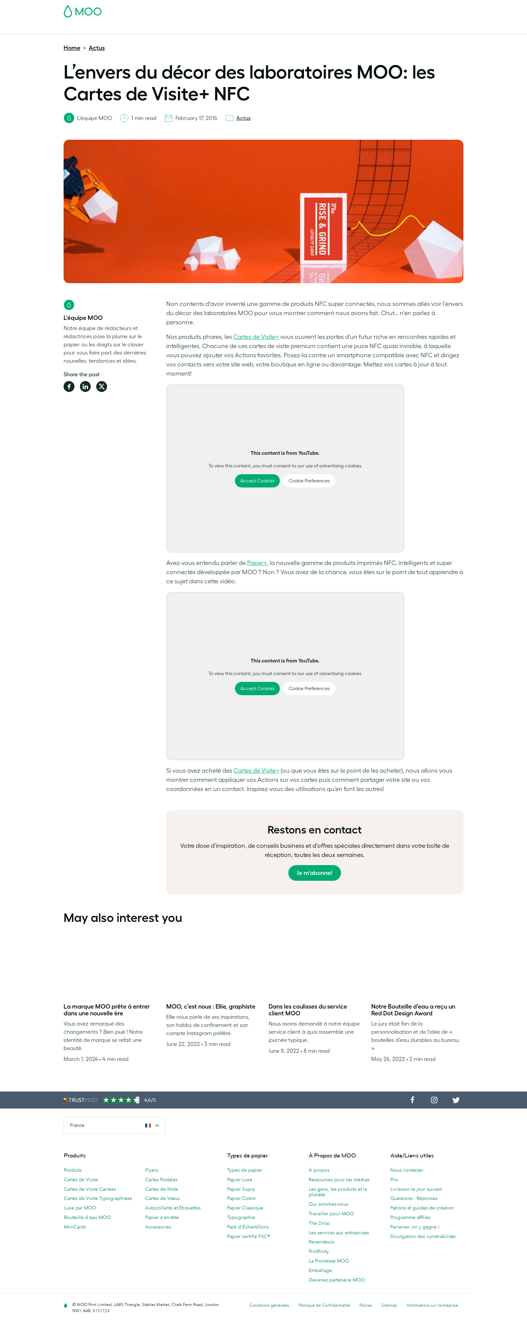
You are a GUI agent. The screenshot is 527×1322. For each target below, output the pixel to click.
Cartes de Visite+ (256, 336)
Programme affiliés (410, 1217)
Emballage (320, 1270)
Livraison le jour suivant (416, 1189)
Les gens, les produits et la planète (338, 1192)
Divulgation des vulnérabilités (423, 1236)
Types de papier (244, 1170)
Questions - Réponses (414, 1198)
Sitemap (389, 1305)
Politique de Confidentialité (324, 1305)
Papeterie (249, 28)
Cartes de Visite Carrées (90, 1189)
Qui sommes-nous (328, 1204)
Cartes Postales (125, 28)
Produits (73, 1170)
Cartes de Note (161, 1189)
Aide (391, 28)
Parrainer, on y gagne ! (415, 1227)
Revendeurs (321, 1242)
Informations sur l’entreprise (432, 1305)
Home (72, 48)
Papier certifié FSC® (248, 1236)
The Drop (319, 1223)
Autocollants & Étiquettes (180, 28)
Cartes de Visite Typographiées (98, 1198)
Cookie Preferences (309, 480)
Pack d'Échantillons (320, 9)
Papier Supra (241, 1189)
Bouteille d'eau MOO (87, 1217)
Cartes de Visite (81, 28)
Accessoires (282, 28)
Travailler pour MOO (331, 1214)
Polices (365, 1305)
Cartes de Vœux (162, 1198)
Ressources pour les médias (339, 1180)
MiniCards (75, 1227)
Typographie (241, 1217)
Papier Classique (245, 1208)
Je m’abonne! (315, 873)
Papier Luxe (239, 1180)
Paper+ (257, 563)
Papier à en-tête (162, 1217)
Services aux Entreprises (331, 28)
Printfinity (319, 1251)
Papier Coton (241, 1198)
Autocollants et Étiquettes (173, 1208)
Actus (97, 48)
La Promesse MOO (329, 1261)
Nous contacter (406, 1170)
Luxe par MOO (80, 1208)
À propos (319, 1170)
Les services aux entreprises (339, 1233)
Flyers (223, 28)
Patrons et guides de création (422, 1208)
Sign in (380, 9)
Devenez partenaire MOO (337, 1280)
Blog (373, 28)
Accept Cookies (257, 480)
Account (357, 9)
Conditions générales (269, 1305)
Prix (394, 1180)
